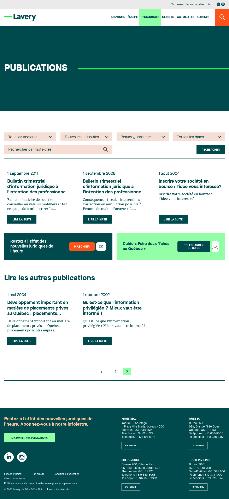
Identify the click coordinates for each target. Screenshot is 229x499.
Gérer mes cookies (14, 479)
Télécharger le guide (194, 251)
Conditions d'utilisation (67, 474)
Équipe (133, 17)
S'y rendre (130, 446)
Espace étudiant (13, 474)
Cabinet (203, 17)
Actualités (185, 17)
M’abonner (82, 251)
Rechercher (211, 149)
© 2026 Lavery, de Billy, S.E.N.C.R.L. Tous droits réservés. (37, 489)
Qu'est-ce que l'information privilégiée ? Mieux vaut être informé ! (114, 315)
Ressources (150, 17)
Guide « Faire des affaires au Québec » (146, 250)
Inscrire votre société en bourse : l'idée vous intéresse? (185, 189)
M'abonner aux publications (29, 438)
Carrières (177, 4)
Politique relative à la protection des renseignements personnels (40, 483)
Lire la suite (23, 222)
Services (118, 17)
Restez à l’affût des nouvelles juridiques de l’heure (31, 251)
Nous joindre (195, 4)
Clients (168, 17)
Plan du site (38, 474)
